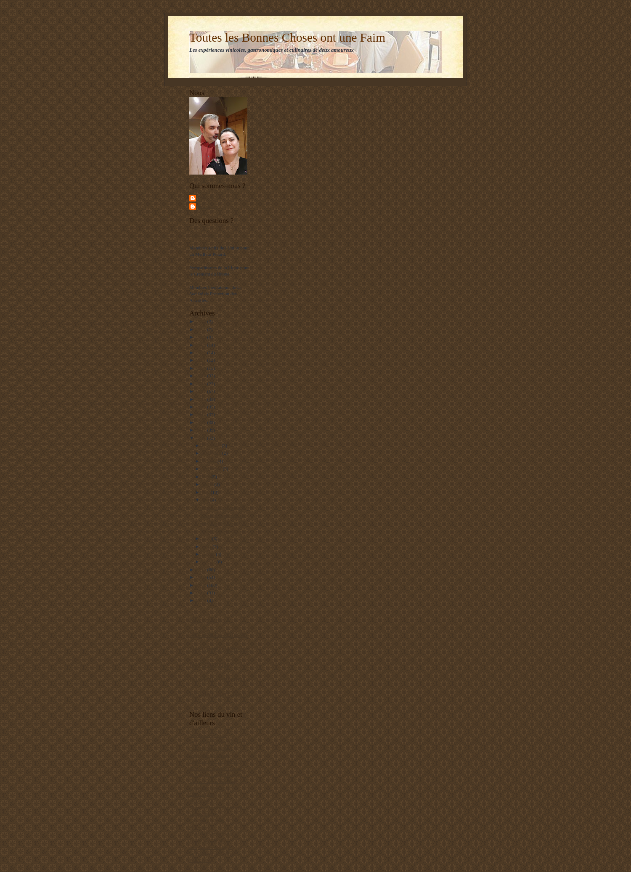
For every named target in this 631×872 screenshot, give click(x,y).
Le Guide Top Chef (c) (219, 693)
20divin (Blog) (203, 794)
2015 (201, 406)
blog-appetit (200, 800)
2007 (201, 592)
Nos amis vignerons (208, 735)
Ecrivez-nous (201, 234)
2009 (201, 577)
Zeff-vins (198, 827)
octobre (209, 461)
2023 (201, 344)
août (207, 476)
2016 (201, 399)
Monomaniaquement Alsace (215, 807)
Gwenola (206, 206)
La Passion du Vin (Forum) (214, 761)
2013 (201, 422)
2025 (201, 329)
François (206, 197)
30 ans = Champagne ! (222, 507)
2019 (201, 375)
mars (207, 546)
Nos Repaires (207, 619)
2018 (201, 383)
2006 (201, 600)
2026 (201, 321)
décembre (212, 445)
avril (207, 538)
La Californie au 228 (220, 522)
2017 (201, 391)
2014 (201, 414)
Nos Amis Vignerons (217, 679)
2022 (201, 352)
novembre (212, 453)
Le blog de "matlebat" (210, 787)
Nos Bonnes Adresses (218, 634)
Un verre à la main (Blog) (213, 781)
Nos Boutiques (209, 664)
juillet (208, 484)
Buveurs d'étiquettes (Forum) (216, 768)
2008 (201, 585)
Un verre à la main (206, 820)
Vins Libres (200, 860)
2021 (201, 360)
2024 (201, 336)
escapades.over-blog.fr (210, 847)
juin (206, 492)
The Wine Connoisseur (210, 833)
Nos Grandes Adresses (219, 649)
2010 (201, 569)
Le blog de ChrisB (206, 840)
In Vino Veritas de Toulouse (215, 774)
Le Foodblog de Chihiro (212, 853)
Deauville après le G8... (223, 515)
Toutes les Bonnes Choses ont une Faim (287, 37)
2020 (201, 368)
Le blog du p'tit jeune (209, 755)
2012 (201, 429)
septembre (212, 468)
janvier (209, 561)
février (209, 554)
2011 (201, 437)
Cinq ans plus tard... (220, 530)
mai (206, 499)
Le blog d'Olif (202, 813)
